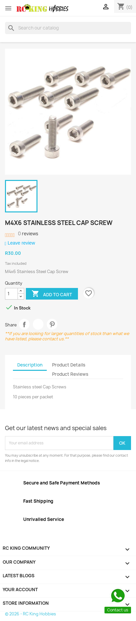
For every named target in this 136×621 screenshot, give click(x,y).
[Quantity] (11, 294)
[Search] (68, 28)
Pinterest (52, 324)
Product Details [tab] (68, 365)
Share (24, 324)
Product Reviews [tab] (70, 374)
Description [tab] (29, 365)
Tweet (38, 324)
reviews (28, 234)
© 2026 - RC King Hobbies (30, 614)
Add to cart (52, 294)
